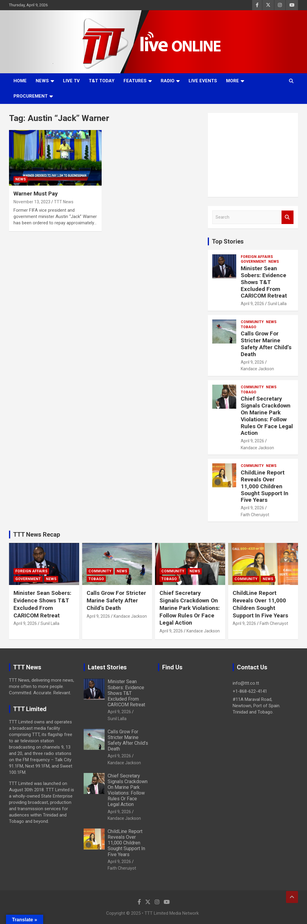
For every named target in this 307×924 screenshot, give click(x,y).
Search (288, 217)
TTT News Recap (36, 534)
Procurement (30, 96)
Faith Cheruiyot (255, 514)
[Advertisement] (253, 154)
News (42, 80)
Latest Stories (107, 667)
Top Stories (228, 241)
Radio (167, 80)
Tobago (248, 327)
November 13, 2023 (31, 201)
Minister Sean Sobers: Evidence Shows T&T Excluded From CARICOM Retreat (264, 282)
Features (135, 80)
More (232, 80)
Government (253, 261)
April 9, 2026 (252, 303)
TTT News (63, 201)
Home (20, 80)
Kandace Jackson (257, 368)
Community (252, 322)
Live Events (203, 80)
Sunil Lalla (277, 303)
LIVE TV (71, 80)
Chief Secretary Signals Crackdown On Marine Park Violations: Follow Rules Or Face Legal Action (267, 415)
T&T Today (102, 80)
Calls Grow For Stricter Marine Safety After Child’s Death (266, 343)
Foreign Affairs (257, 257)
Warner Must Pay (35, 193)
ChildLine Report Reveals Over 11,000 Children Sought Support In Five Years (264, 486)
